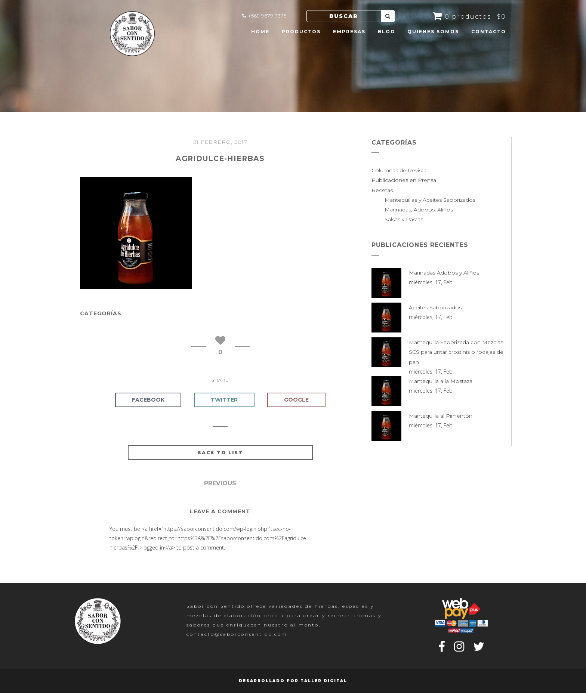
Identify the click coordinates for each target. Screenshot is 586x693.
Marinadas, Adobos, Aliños (419, 209)
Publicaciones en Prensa (403, 180)
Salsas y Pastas (404, 219)
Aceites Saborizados (435, 307)
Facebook (148, 399)
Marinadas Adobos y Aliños (444, 272)
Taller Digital (323, 680)
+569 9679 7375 (267, 15)
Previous (220, 483)
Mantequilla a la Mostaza (440, 381)
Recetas (382, 190)
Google (296, 399)
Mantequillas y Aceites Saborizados (430, 200)
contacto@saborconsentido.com (236, 634)
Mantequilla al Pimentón (440, 415)
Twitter (224, 399)
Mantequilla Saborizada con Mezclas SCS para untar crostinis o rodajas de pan (456, 352)
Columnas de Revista (398, 170)
